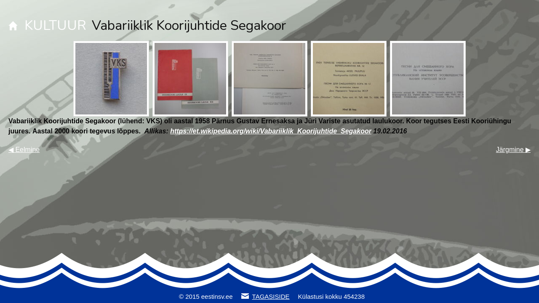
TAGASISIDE (271, 296)
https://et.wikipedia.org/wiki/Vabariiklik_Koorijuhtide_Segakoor (270, 131)
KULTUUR (55, 25)
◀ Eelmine (24, 149)
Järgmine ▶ (513, 149)
